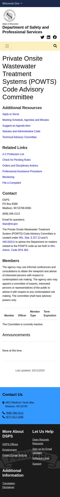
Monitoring (8, 177)
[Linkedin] (49, 37)
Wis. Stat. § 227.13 (29, 237)
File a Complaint (11, 182)
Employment (9, 449)
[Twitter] (42, 37)
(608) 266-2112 (14, 413)
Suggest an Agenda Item (16, 125)
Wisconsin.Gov (11, 3)
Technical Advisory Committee (19, 137)
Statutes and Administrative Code (21, 131)
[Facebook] (55, 37)
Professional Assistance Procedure (22, 171)
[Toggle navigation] (7, 46)
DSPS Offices (10, 444)
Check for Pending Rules (16, 159)
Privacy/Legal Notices (14, 455)
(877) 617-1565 (14, 417)
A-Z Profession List (13, 154)
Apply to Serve (10, 114)
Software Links (40, 458)
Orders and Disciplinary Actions (20, 165)
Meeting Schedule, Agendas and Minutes (25, 120)
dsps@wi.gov (10, 223)
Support (36, 463)
